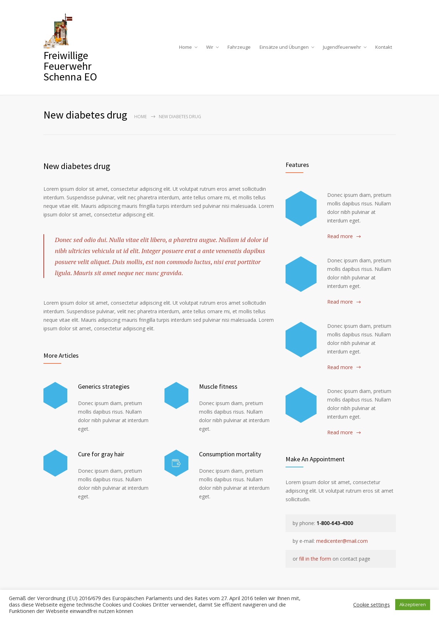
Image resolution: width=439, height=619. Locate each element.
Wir (209, 47)
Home (185, 47)
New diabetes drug (76, 166)
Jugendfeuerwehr (342, 47)
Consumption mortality (230, 454)
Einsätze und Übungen (284, 47)
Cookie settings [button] (371, 604)
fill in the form (315, 558)
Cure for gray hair (101, 454)
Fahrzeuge (239, 47)
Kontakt (383, 47)
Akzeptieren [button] (412, 604)
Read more (340, 236)
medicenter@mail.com (342, 540)
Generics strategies (104, 386)
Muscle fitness (218, 386)
